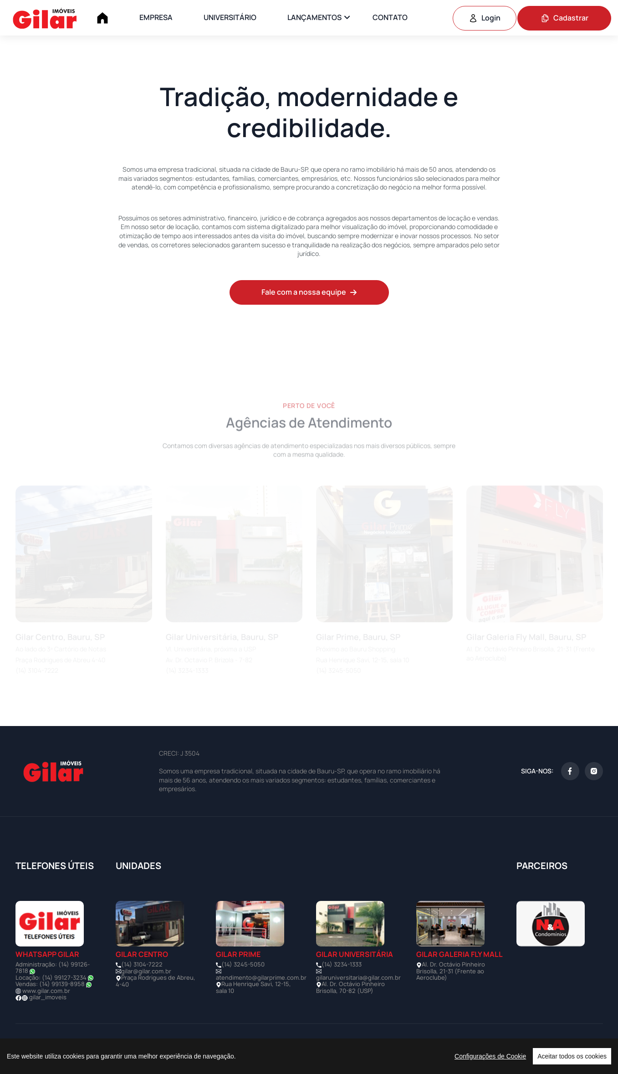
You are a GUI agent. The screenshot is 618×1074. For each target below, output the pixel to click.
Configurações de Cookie (490, 1056)
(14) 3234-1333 (342, 964)
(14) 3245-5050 (243, 964)
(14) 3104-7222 (142, 964)
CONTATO (390, 17)
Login (485, 18)
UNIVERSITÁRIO (230, 17)
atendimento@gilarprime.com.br (261, 977)
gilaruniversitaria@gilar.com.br (358, 977)
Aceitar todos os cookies (572, 1056)
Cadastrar (564, 18)
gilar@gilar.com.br (146, 971)
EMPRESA (156, 17)
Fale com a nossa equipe (309, 292)
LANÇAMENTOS (314, 17)
